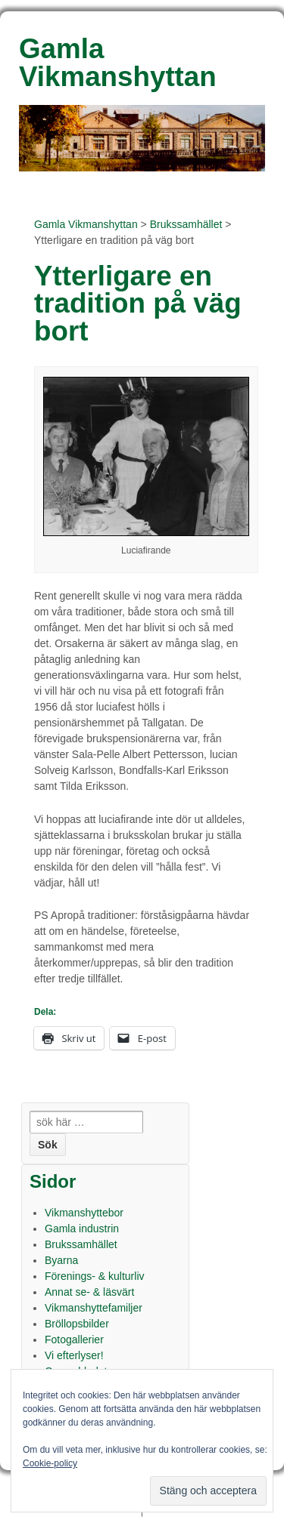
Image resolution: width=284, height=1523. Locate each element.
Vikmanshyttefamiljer (93, 1308)
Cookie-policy (50, 1463)
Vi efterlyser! (74, 1355)
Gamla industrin (82, 1228)
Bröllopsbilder (77, 1324)
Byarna (61, 1260)
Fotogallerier (74, 1339)
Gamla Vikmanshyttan (86, 224)
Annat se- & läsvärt (89, 1292)
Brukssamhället (186, 224)
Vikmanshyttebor (84, 1213)
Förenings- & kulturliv (95, 1276)
